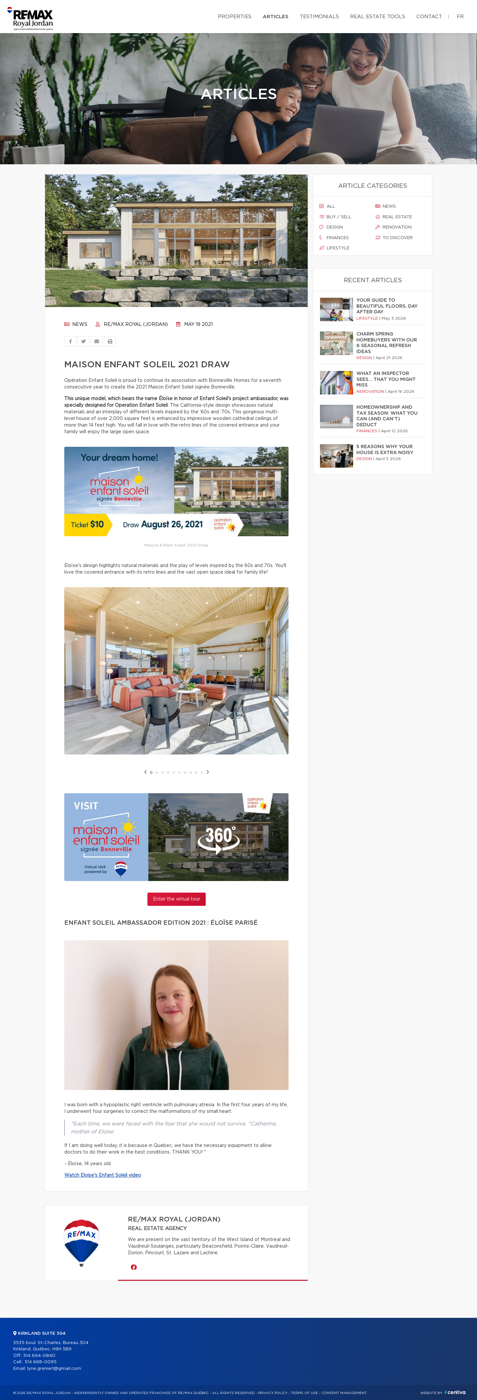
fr (460, 16)
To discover (394, 237)
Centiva (455, 1392)
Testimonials (319, 16)
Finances (334, 237)
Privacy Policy (273, 1393)
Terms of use (304, 1393)
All (327, 206)
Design (331, 227)
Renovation (393, 227)
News (75, 324)
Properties (234, 16)
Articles (276, 16)
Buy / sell (335, 217)
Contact (429, 16)
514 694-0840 (39, 1356)
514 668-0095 (41, 1362)
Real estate (393, 217)
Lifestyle (334, 248)
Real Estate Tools (377, 16)
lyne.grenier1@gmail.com (54, 1369)
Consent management (344, 1393)
